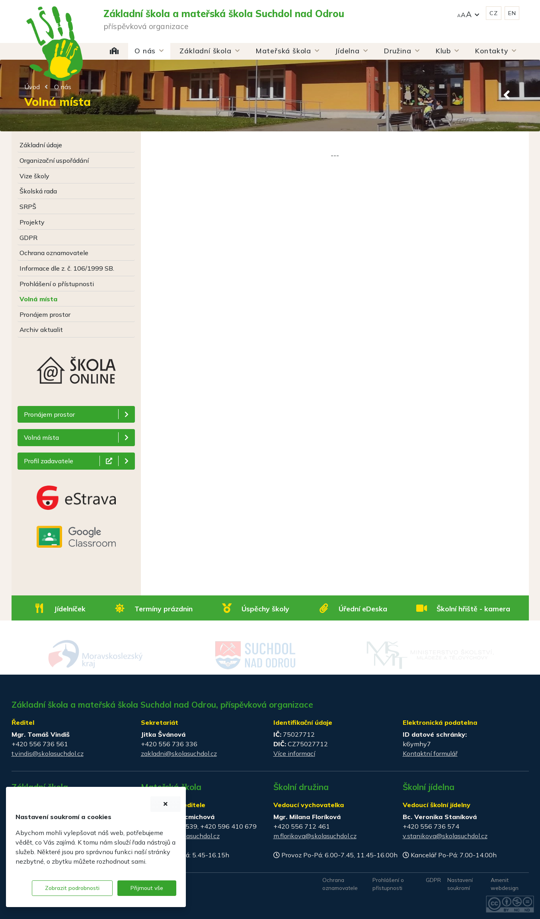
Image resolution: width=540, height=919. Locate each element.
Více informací (294, 753)
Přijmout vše (147, 888)
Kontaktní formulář (430, 753)
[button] (468, 13)
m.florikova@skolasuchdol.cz (315, 836)
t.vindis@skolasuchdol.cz (48, 753)
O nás (62, 87)
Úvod (32, 87)
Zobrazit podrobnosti (72, 888)
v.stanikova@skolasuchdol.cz (445, 836)
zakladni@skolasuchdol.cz (179, 753)
